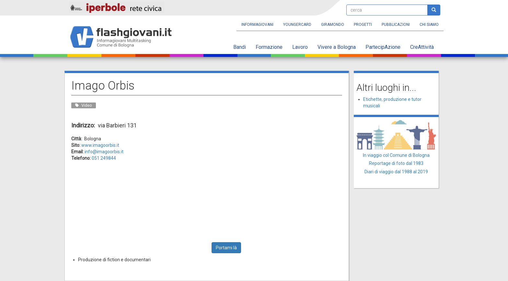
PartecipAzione (382, 47)
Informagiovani (257, 24)
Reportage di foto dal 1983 (396, 163)
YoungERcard (297, 24)
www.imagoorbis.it (100, 145)
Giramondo (332, 24)
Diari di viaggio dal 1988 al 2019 (396, 171)
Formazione (269, 47)
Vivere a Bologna (337, 47)
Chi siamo (429, 24)
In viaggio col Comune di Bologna (396, 155)
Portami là (226, 247)
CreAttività (422, 47)
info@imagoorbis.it (104, 151)
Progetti (363, 24)
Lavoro (300, 47)
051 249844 (104, 158)
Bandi (239, 47)
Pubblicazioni (396, 24)
